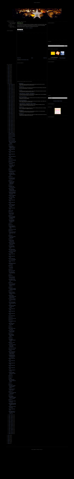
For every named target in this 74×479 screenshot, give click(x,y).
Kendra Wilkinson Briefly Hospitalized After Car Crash (12, 404)
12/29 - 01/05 (11, 84)
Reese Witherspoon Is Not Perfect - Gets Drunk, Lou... (12, 412)
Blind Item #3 (10, 176)
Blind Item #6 (10, 158)
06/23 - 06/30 (11, 120)
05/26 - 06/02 (11, 125)
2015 (9, 80)
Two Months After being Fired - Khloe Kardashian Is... (12, 345)
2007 (9, 441)
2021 (9, 72)
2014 (9, 81)
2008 (9, 440)
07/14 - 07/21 (11, 116)
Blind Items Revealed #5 (23, 100)
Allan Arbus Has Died (12, 270)
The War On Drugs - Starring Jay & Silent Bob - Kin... (12, 373)
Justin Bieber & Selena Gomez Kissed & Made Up (12, 386)
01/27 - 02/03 (11, 429)
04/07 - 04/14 (11, 416)
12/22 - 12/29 (11, 85)
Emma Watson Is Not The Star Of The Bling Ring (12, 280)
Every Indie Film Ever (12, 315)
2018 (9, 76)
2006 (9, 443)
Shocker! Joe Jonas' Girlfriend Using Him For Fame (12, 293)
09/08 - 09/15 (11, 105)
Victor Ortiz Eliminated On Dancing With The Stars (12, 303)
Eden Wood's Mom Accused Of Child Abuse (11, 247)
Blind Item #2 (10, 137)
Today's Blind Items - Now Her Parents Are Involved (12, 380)
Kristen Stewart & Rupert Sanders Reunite (11, 335)
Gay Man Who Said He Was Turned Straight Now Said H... (12, 193)
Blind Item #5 (10, 161)
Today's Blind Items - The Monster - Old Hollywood (26, 93)
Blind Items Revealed (12, 134)
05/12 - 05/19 (11, 128)
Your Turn (10, 168)
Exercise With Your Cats (12, 318)
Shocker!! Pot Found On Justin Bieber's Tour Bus (12, 233)
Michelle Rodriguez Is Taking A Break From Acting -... (12, 227)
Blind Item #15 (21, 86)
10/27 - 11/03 (11, 96)
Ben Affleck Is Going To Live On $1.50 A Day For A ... (12, 299)
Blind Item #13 (21, 113)
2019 (9, 75)
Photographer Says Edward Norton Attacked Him (11, 182)
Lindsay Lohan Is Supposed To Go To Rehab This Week (12, 147)
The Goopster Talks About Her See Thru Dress (12, 174)
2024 (9, 68)
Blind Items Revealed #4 (23, 96)
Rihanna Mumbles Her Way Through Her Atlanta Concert (12, 352)
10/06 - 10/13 (11, 100)
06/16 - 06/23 (11, 121)
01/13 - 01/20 (11, 432)
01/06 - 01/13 (11, 433)
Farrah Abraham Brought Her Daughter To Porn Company (12, 397)
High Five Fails (11, 210)
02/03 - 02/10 (11, 428)
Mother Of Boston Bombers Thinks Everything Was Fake (12, 189)
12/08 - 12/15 (11, 88)
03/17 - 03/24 (11, 420)
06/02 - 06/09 (11, 124)
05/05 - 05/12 (11, 129)
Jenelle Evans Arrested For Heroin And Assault (12, 306)
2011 (9, 436)
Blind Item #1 (10, 144)
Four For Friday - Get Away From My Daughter (12, 166)
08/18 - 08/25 (11, 109)
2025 (9, 67)
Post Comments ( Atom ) (25, 59)
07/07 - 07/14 (11, 117)
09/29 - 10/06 (11, 101)
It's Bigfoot (10, 378)
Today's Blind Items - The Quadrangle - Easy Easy (12, 221)
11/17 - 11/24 (11, 92)
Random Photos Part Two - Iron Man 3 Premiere (12, 205)
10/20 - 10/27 (11, 97)
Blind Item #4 (10, 169)
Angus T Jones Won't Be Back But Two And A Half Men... (12, 142)
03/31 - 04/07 (11, 417)
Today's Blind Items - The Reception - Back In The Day (27, 103)
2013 (9, 83)
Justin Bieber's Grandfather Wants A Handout (12, 340)
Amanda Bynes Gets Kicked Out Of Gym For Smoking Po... (12, 356)
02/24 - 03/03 (11, 424)
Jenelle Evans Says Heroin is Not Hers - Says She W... (12, 243)
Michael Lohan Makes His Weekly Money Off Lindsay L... (12, 217)
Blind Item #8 (21, 83)
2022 (9, 71)
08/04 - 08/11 (11, 112)
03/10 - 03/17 (11, 421)
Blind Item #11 (21, 110)
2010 (9, 437)
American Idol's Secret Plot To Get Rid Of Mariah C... (12, 284)
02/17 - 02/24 (11, 425)
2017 (9, 77)
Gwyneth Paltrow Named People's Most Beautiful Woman (12, 296)
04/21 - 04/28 (11, 132)
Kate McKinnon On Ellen (12, 229)
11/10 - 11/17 (11, 93)
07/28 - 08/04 (11, 113)
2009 (9, 439)
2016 (9, 79)
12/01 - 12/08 (11, 89)
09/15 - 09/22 (11, 104)
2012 (9, 435)
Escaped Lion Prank (12, 133)
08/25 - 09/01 (11, 108)
